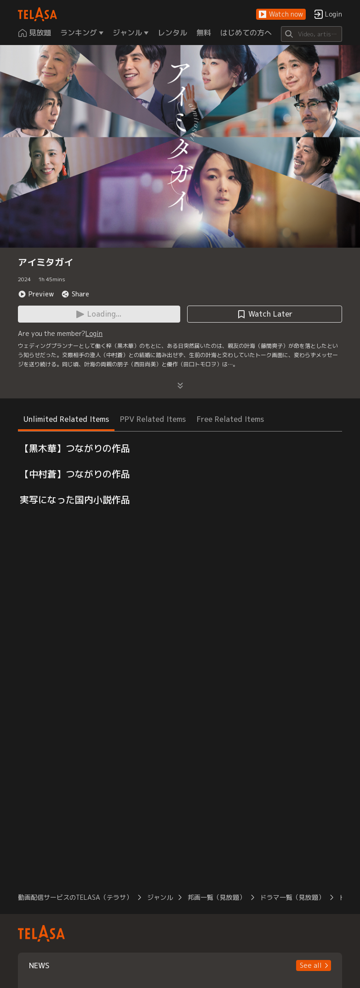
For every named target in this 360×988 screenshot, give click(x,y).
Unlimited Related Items (66, 419)
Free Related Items (230, 419)
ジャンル (160, 897)
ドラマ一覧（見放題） (292, 897)
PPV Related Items (153, 419)
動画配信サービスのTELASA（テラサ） (75, 897)
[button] (281, 14)
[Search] (311, 34)
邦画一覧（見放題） (217, 897)
